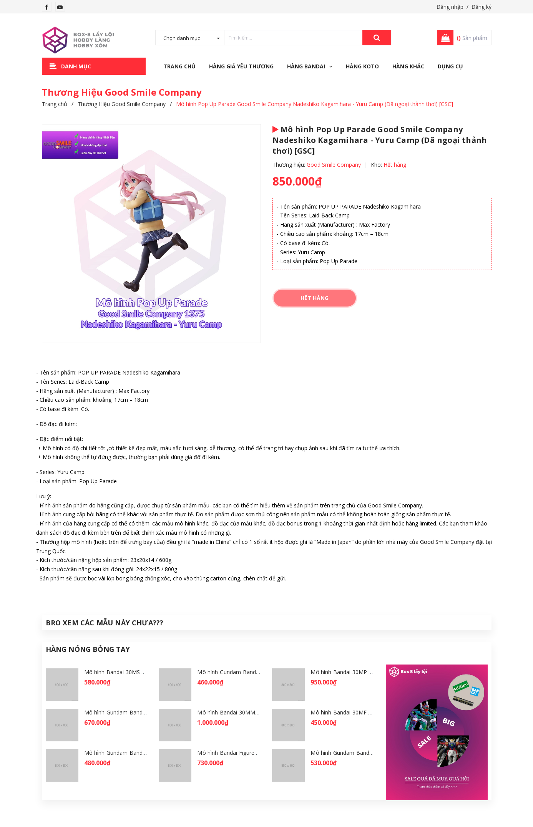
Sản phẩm (472, 37)
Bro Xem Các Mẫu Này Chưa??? (105, 622)
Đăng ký (481, 6)
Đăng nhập (450, 6)
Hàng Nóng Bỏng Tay (88, 649)
